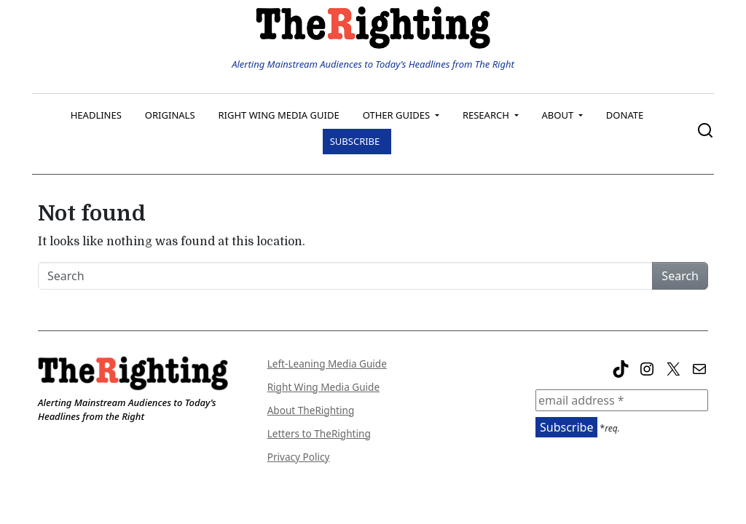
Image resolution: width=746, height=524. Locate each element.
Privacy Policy (298, 457)
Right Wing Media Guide (279, 115)
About (559, 115)
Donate (624, 115)
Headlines (96, 115)
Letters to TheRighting (319, 433)
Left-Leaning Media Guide (327, 363)
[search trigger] (705, 134)
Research (487, 115)
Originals (170, 115)
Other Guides (398, 115)
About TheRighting (311, 410)
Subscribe (355, 141)
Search (680, 276)
